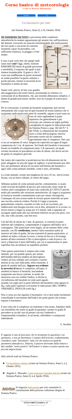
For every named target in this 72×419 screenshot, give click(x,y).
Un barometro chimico (17, 363)
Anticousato (33, 387)
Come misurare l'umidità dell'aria (44, 373)
